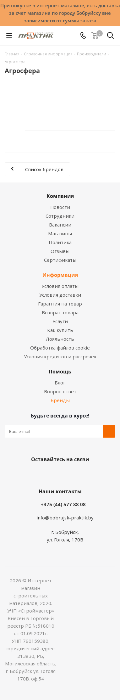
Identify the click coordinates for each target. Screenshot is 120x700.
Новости (60, 207)
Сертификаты (60, 260)
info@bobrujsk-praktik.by (65, 517)
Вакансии (60, 224)
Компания (60, 196)
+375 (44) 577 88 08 (63, 504)
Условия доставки (60, 295)
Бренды (60, 400)
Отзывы (60, 251)
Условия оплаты (60, 286)
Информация (60, 275)
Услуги (60, 321)
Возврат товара (60, 312)
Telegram (82, 474)
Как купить (60, 330)
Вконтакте (35, 474)
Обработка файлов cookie (60, 347)
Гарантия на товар (60, 303)
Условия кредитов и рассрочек (60, 356)
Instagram (66, 474)
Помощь (60, 371)
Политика (60, 242)
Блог (60, 382)
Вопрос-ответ (60, 391)
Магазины (60, 233)
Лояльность (60, 339)
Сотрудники (60, 216)
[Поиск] (110, 36)
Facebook (50, 474)
